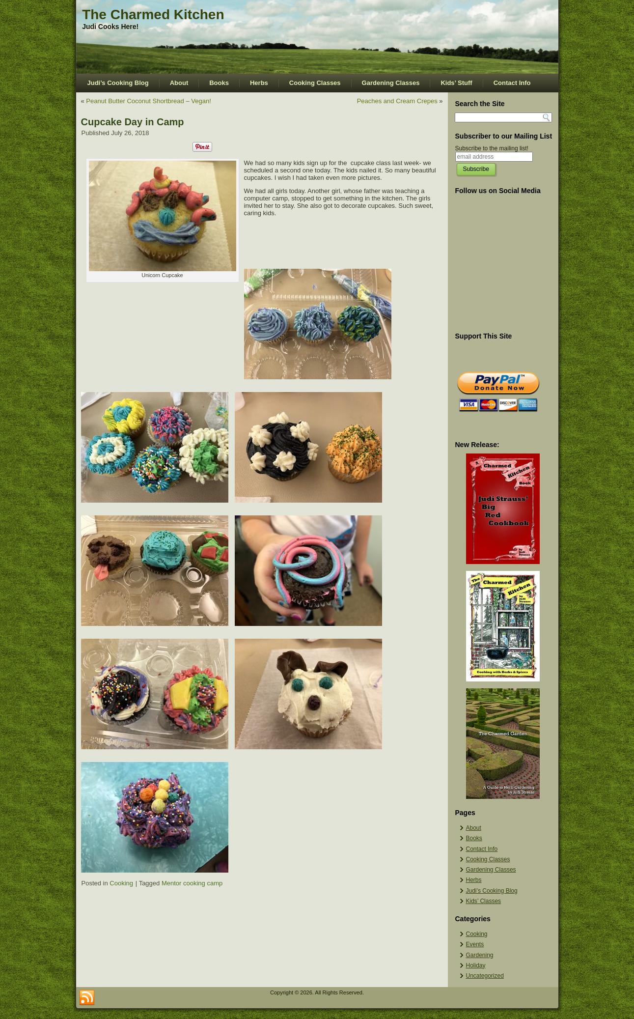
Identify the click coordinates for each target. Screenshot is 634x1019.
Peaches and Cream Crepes (397, 101)
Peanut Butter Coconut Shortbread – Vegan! (148, 101)
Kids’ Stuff (456, 82)
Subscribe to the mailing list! (491, 148)
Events (475, 944)
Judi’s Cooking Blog (118, 82)
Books (219, 82)
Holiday (476, 965)
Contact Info (512, 82)
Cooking (121, 883)
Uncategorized (485, 975)
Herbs (259, 82)
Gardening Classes (391, 82)
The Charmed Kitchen (153, 14)
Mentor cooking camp (192, 883)
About (179, 82)
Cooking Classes (315, 82)
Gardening (480, 955)
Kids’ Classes (483, 901)
